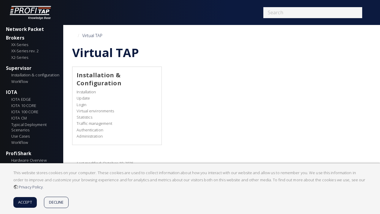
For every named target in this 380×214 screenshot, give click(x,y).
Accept (25, 202)
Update (83, 98)
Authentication (90, 130)
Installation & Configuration (99, 79)
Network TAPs (22, 140)
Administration (89, 136)
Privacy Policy (31, 187)
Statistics (84, 117)
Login (81, 104)
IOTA (11, 30)
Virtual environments (95, 111)
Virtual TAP (92, 35)
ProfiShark (18, 91)
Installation (86, 92)
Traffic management (94, 123)
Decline (56, 202)
